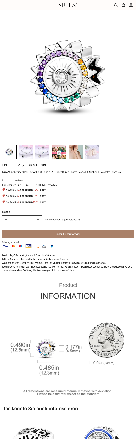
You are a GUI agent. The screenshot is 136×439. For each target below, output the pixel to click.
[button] (9, 152)
